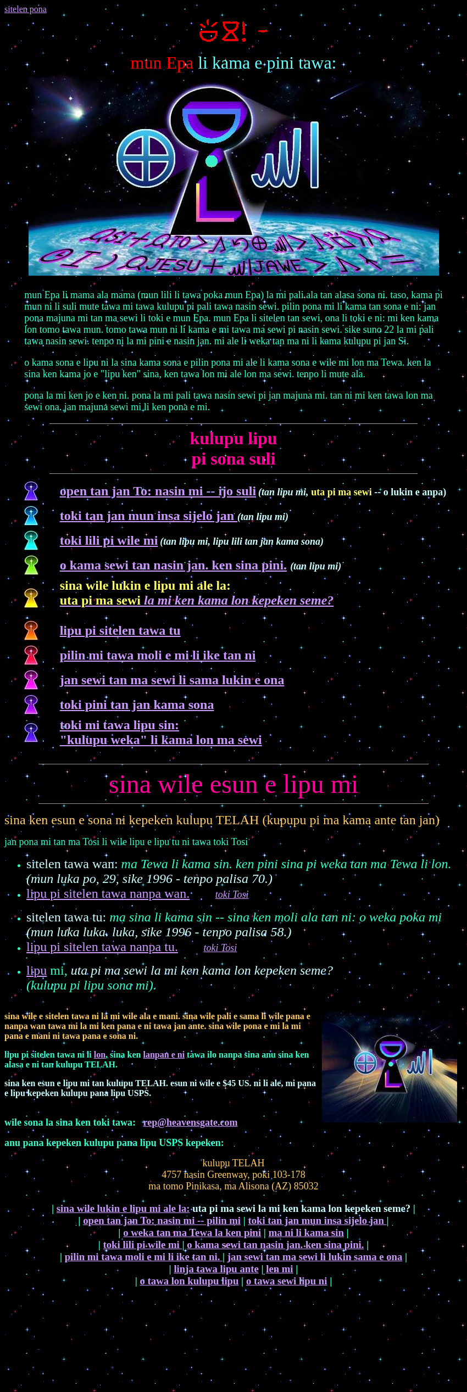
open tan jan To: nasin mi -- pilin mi (162, 1220)
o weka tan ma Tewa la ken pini (192, 1232)
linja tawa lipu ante (216, 1268)
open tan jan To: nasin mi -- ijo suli (158, 491)
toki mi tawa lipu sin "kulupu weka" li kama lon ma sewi (161, 732)
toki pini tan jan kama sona (137, 704)
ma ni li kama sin (306, 1232)
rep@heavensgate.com (190, 1122)
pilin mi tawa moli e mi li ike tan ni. (144, 1256)
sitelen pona (25, 9)
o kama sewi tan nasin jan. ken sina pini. (173, 565)
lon (99, 1054)
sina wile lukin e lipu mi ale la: (123, 1208)
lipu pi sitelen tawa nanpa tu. (102, 947)
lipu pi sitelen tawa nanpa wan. (108, 893)
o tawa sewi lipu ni (286, 1281)
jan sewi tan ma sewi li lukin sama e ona (315, 1256)
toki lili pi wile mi (109, 540)
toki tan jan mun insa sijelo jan (148, 515)
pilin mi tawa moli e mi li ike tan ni (158, 655)
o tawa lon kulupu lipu (189, 1281)
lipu (36, 970)
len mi (279, 1268)
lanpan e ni (164, 1054)
